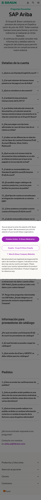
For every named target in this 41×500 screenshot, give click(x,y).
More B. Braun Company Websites (20, 254)
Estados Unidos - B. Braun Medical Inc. (20, 239)
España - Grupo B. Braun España (20, 248)
